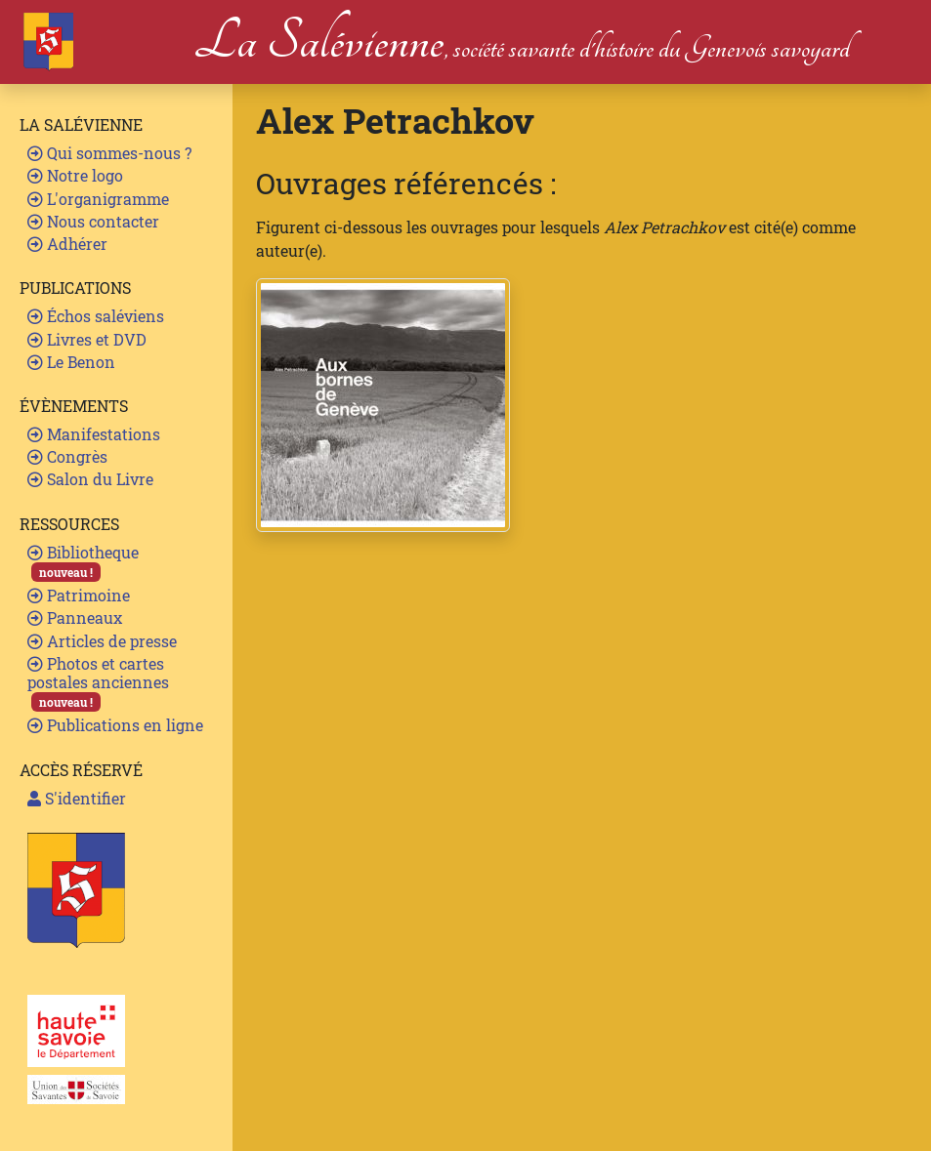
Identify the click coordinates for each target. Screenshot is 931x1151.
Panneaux (74, 617)
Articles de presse (102, 641)
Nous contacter (93, 221)
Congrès (67, 456)
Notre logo (75, 175)
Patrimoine (78, 595)
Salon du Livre (90, 479)
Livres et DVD (87, 339)
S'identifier (76, 798)
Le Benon (71, 361)
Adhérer (67, 243)
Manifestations (93, 434)
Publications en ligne (115, 725)
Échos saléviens (95, 316)
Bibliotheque (83, 562)
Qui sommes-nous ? (109, 153)
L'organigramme (98, 198)
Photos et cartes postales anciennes (98, 683)
